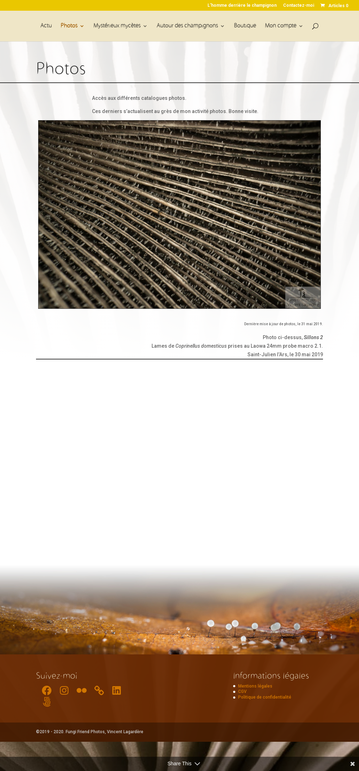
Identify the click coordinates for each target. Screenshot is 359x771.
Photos (69, 26)
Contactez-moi (298, 5)
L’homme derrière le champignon (242, 5)
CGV (242, 691)
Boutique (245, 26)
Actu (46, 26)
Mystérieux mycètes (116, 26)
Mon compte (280, 26)
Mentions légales (255, 686)
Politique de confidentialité (264, 697)
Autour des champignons (187, 26)
